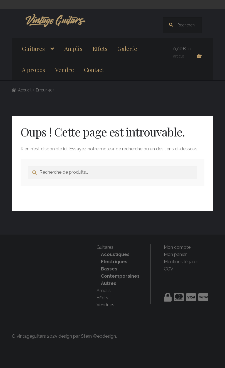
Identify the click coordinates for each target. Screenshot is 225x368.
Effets (99, 48)
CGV (168, 269)
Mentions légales (181, 261)
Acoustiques (115, 254)
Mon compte (177, 247)
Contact (94, 69)
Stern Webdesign (98, 336)
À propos (33, 69)
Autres (108, 283)
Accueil (24, 90)
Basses (109, 269)
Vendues (105, 304)
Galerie (127, 48)
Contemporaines (120, 276)
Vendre (64, 69)
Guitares (33, 48)
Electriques (114, 261)
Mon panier (175, 254)
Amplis (73, 48)
